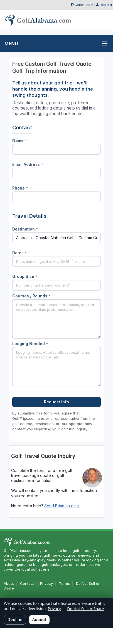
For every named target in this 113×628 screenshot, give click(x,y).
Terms (64, 583)
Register (106, 5)
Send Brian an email (62, 505)
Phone (20, 188)
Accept (39, 619)
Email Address (27, 164)
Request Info (56, 401)
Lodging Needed (30, 343)
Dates (19, 252)
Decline (15, 619)
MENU (11, 43)
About (9, 583)
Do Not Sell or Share (85, 608)
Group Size (24, 276)
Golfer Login (84, 5)
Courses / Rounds (31, 296)
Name (19, 140)
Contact (27, 583)
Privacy (46, 583)
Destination (25, 229)
